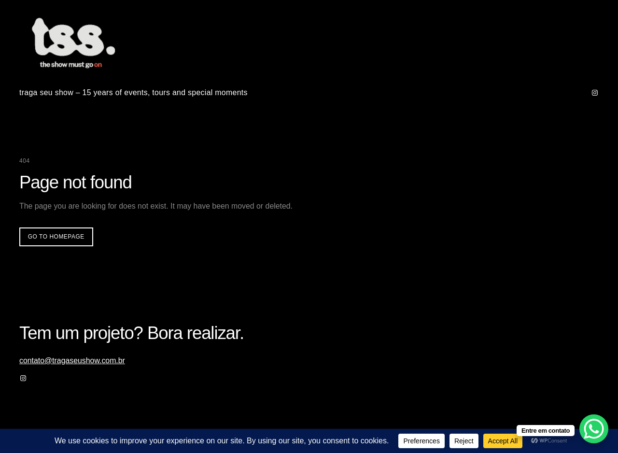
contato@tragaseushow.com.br (72, 360)
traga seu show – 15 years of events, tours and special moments (133, 92)
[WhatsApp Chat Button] (593, 428)
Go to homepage (56, 236)
